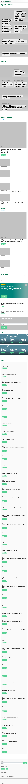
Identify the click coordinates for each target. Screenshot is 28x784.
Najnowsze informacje (7, 5)
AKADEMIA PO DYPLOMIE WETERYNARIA (7, 776)
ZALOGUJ (26, 1)
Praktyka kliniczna (6, 118)
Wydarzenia (4, 274)
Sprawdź (3, 306)
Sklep (2, 360)
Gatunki (3, 208)
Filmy (2, 332)
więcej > (25, 275)
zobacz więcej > (4, 6)
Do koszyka (4, 368)
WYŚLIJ (25, 763)
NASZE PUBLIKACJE (4, 772)
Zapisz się (4, 296)
